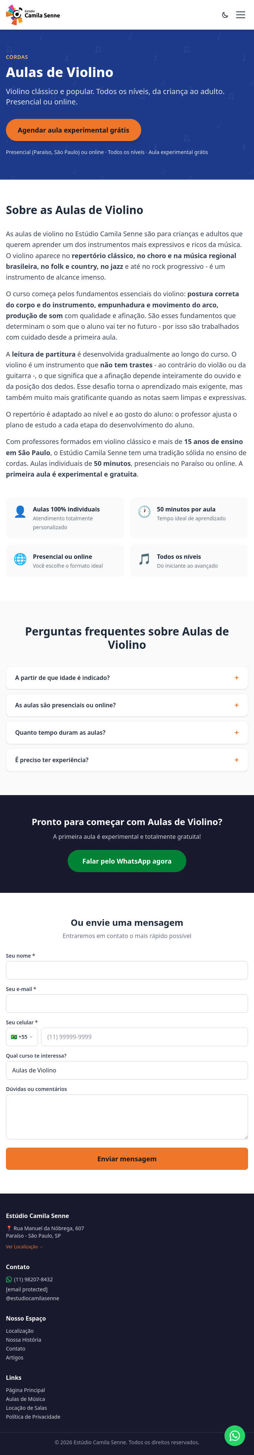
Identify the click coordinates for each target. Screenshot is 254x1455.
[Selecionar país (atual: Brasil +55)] (22, 1037)
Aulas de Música (25, 1398)
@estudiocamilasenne (32, 1298)
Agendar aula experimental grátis (73, 130)
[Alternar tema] (225, 14)
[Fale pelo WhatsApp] (234, 1435)
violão (217, 364)
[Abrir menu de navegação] (240, 15)
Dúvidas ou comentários (36, 1088)
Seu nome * (20, 955)
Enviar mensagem (126, 1158)
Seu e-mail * (21, 988)
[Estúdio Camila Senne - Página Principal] (33, 14)
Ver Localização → (24, 1247)
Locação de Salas (26, 1407)
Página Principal (25, 1390)
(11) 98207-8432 (29, 1279)
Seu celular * (22, 1022)
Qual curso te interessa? (36, 1055)
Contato (15, 1348)
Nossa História (23, 1339)
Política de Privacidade (33, 1416)
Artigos (14, 1357)
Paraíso (192, 463)
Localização (20, 1330)
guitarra (18, 375)
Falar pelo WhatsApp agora (127, 861)
